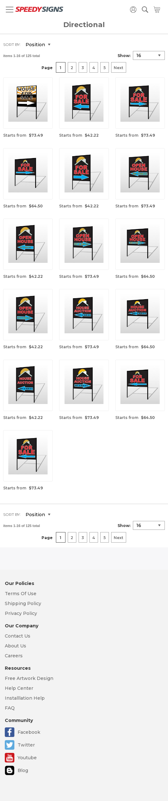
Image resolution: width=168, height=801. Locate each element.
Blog (23, 770)
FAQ (10, 708)
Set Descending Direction (60, 45)
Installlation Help (25, 698)
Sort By (11, 44)
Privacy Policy (21, 613)
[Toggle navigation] (9, 9)
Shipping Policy (23, 603)
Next (118, 67)
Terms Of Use (20, 593)
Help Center (19, 688)
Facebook (29, 732)
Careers (14, 656)
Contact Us (17, 636)
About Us (15, 646)
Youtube (27, 758)
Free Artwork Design (29, 678)
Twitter (26, 745)
